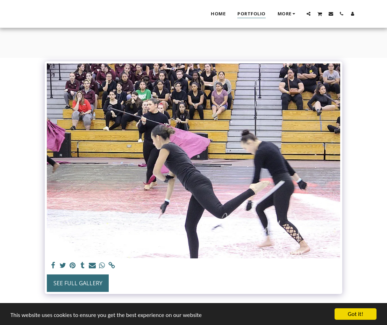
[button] (308, 13)
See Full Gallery (77, 283)
